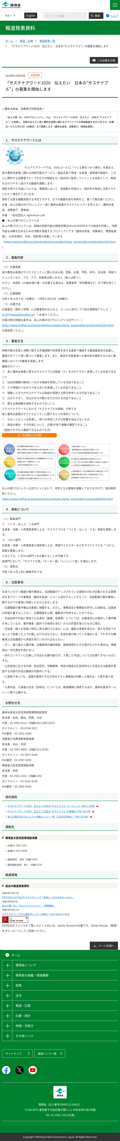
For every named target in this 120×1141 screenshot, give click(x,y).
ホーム (9, 41)
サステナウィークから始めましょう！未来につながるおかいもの (35, 914)
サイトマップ (13, 1053)
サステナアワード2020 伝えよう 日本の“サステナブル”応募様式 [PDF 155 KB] (49, 811)
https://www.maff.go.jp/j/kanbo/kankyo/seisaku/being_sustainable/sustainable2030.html (60, 242)
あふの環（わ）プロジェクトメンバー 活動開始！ (28, 905)
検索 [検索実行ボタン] (97, 16)
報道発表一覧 (47, 41)
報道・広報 (26, 41)
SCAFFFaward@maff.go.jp (18, 314)
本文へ (8, 15)
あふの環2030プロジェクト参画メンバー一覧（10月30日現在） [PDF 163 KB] (48, 816)
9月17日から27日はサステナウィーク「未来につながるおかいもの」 (38, 897)
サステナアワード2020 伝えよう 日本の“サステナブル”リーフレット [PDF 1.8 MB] (51, 806)
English (30, 15)
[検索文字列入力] (65, 15)
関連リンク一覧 (47, 1053)
